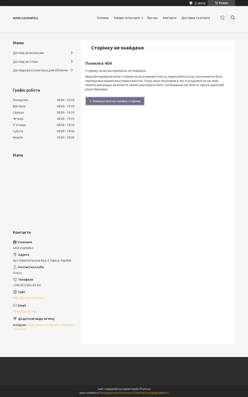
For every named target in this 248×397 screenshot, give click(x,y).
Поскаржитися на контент (116, 392)
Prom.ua (145, 389)
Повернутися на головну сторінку (117, 101)
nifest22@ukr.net (24, 311)
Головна (102, 18)
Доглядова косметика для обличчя (40, 70)
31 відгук (200, 3)
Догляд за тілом (25, 61)
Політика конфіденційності (152, 392)
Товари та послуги (127, 18)
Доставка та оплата (196, 18)
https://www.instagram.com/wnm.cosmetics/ (43, 327)
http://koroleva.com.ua (28, 298)
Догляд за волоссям (28, 53)
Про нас (152, 18)
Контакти (169, 18)
